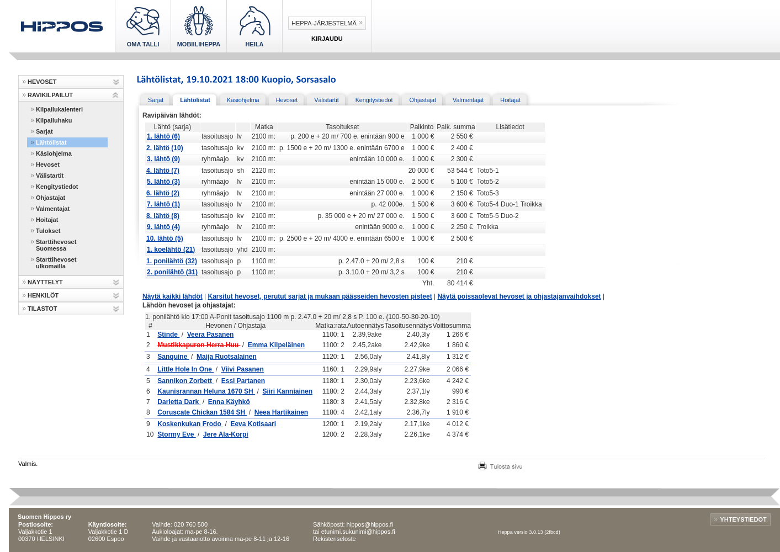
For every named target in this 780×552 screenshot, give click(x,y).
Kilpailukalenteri (59, 109)
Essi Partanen (243, 381)
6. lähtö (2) (162, 193)
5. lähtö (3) (163, 181)
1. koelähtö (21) (171, 249)
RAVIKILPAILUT (50, 95)
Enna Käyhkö (229, 402)
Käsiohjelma (54, 153)
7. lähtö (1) (163, 204)
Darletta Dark (178, 402)
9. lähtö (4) (163, 227)
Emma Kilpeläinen (276, 345)
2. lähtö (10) (164, 148)
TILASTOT (42, 308)
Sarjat (44, 131)
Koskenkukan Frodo (190, 424)
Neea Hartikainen (281, 412)
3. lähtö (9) (163, 159)
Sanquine (173, 356)
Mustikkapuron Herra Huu (198, 345)
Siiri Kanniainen (287, 391)
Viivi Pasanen (242, 369)
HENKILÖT (43, 295)
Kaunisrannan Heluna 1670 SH (206, 391)
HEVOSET (42, 81)
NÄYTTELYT (45, 282)
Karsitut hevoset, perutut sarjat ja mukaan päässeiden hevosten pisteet (320, 296)
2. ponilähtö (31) (172, 272)
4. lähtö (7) (162, 170)
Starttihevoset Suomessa (56, 245)
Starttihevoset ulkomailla (56, 262)
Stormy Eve (176, 434)
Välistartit (49, 175)
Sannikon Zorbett (185, 381)
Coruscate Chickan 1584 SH (202, 412)
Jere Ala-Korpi (225, 434)
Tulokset (48, 230)
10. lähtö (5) (164, 238)
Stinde (168, 334)
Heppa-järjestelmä (324, 23)
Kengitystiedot (57, 186)
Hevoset (48, 164)
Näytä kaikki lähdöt (172, 296)
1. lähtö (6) (163, 136)
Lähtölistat (51, 142)
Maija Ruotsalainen (227, 356)
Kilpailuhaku (54, 120)
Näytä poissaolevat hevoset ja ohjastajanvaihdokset (519, 296)
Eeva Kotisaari (253, 424)
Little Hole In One (185, 369)
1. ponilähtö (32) (171, 261)
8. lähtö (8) (162, 216)
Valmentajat (53, 208)
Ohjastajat (50, 197)
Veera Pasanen (210, 334)
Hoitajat (47, 219)
